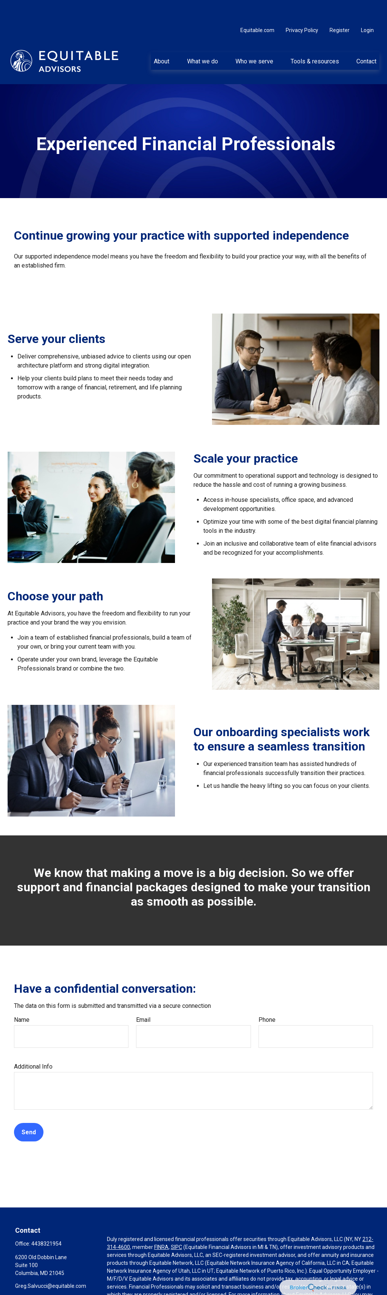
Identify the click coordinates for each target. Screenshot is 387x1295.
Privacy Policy (302, 8)
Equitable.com (257, 8)
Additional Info (33, 1043)
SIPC (176, 1224)
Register (340, 8)
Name (21, 997)
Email (143, 997)
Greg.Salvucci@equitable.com (50, 1263)
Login (367, 8)
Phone (267, 997)
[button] (162, 38)
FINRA (161, 1224)
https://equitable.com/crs (148, 1280)
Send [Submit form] (29, 1109)
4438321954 (46, 1221)
